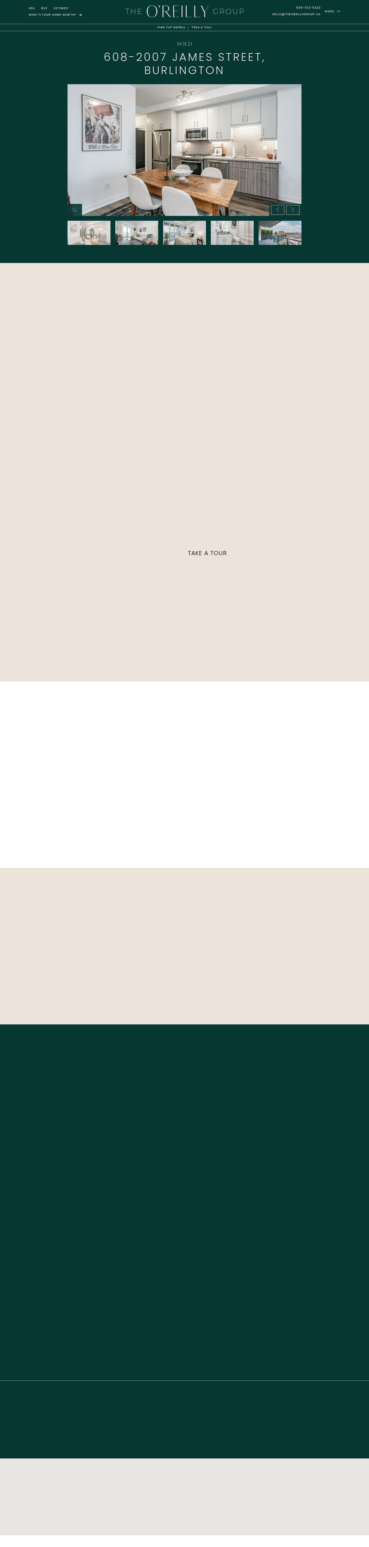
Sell (32, 8)
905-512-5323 (308, 8)
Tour (201, 27)
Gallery (171, 27)
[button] (332, 11)
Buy (44, 8)
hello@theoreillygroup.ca (296, 14)
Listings (61, 8)
